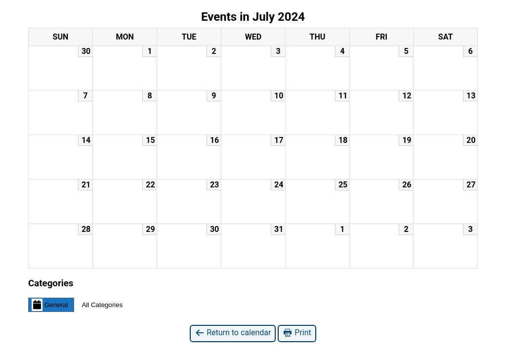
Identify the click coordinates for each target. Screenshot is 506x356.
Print (297, 333)
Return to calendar (233, 333)
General (50, 305)
